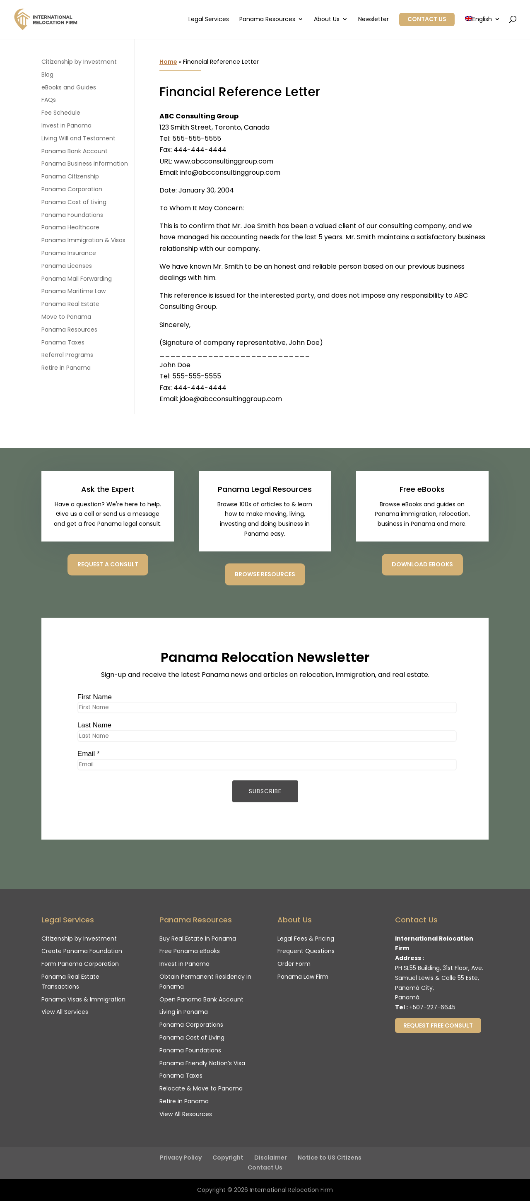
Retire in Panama (66, 367)
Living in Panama (183, 1012)
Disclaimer (270, 1157)
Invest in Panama (66, 125)
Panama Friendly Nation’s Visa (202, 1063)
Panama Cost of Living (73, 202)
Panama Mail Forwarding (76, 278)
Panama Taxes (62, 342)
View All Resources (185, 1114)
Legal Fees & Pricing (305, 938)
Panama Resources (267, 19)
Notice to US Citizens (329, 1157)
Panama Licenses (66, 266)
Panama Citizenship (70, 176)
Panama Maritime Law (73, 291)
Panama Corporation (71, 189)
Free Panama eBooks (189, 951)
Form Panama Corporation (80, 964)
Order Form (294, 964)
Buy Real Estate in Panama (197, 938)
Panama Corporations (191, 1024)
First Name (94, 697)
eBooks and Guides (68, 87)
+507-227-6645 (432, 1007)
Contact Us (426, 19)
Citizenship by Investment (79, 62)
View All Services (64, 1012)
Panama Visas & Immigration (83, 999)
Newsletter (373, 19)
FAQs (48, 100)
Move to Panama (66, 317)
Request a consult (107, 564)
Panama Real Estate (70, 304)
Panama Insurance (68, 253)
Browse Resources (265, 574)
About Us (327, 19)
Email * (88, 754)
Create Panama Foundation (81, 951)
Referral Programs (67, 355)
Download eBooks (422, 564)
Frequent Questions (306, 951)
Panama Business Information (84, 163)
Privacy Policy (181, 1157)
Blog (47, 74)
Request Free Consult (438, 1025)
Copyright (227, 1157)
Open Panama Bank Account (201, 999)
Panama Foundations (72, 215)
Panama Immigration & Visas (83, 240)
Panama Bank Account (74, 151)
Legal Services (208, 19)
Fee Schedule (60, 112)
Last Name (94, 725)
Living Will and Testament (78, 138)
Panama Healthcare (70, 227)
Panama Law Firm (302, 976)
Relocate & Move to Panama (201, 1088)
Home (168, 62)
